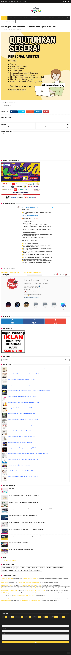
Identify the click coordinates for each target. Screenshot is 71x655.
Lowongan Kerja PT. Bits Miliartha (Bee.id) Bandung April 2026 (23, 402)
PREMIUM (15, 29)
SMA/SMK (60, 17)
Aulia (2, 595)
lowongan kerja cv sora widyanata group (24, 595)
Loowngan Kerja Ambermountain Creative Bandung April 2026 (26, 495)
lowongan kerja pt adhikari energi (30, 578)
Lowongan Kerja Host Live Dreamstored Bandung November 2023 (27, 522)
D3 (17, 567)
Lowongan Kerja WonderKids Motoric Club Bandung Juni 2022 (26, 529)
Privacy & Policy (21, 1)
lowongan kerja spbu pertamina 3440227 (31, 600)
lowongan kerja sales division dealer (31, 585)
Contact (11, 488)
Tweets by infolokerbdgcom (8, 560)
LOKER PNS (49, 567)
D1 (14, 567)
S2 (18, 570)
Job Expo (22, 567)
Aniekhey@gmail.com (7, 578)
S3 (21, 570)
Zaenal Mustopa (5, 598)
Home (2, 1)
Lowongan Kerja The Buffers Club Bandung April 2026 (21, 413)
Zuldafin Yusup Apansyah (8, 593)
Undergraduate (37, 570)
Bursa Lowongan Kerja (7, 567)
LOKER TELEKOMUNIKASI (58, 567)
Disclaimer (13, 1)
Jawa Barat (23, 17)
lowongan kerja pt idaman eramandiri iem (28, 582)
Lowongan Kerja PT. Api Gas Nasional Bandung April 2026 (22, 425)
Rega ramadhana (6, 600)
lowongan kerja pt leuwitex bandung (28, 598)
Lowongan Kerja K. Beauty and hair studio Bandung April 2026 (23, 374)
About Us (7, 1)
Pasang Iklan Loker (8, 21)
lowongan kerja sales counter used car (34, 593)
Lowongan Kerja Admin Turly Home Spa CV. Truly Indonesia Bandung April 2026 (28, 368)
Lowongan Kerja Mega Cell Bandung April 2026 (20, 442)
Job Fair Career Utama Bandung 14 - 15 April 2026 (20, 471)
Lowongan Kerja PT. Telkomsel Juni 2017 (20, 542)
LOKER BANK (34, 567)
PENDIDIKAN (4, 570)
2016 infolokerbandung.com (15, 653)
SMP (31, 570)
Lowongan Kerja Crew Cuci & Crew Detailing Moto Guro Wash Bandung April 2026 (29, 390)
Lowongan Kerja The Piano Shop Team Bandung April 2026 (23, 459)
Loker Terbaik (35, 17)
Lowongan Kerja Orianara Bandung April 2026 (19, 431)
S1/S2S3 (44, 17)
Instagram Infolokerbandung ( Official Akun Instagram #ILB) (21, 272)
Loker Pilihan (13, 17)
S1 (15, 570)
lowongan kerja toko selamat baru (35, 590)
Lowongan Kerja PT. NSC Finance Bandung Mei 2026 (21, 385)
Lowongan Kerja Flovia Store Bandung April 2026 (20, 408)
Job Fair (28, 567)
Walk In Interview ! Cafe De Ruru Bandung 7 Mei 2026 (21, 379)
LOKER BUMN (42, 567)
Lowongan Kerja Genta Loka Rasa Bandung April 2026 (21, 436)
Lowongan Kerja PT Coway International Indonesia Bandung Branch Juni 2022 (30, 509)
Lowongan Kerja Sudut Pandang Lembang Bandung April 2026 (24, 419)
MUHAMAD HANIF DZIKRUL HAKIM (9, 590)
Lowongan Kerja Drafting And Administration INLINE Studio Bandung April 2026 (28, 453)
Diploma (51, 17)
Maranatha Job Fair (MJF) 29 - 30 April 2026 (19, 465)
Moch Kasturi (4, 582)
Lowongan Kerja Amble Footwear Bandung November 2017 (25, 536)
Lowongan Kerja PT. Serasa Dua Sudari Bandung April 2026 (23, 396)
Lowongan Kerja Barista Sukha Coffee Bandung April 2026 (23, 476)
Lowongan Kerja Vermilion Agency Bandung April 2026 (22, 448)
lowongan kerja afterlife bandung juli (32, 588)
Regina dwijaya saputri (7, 585)
